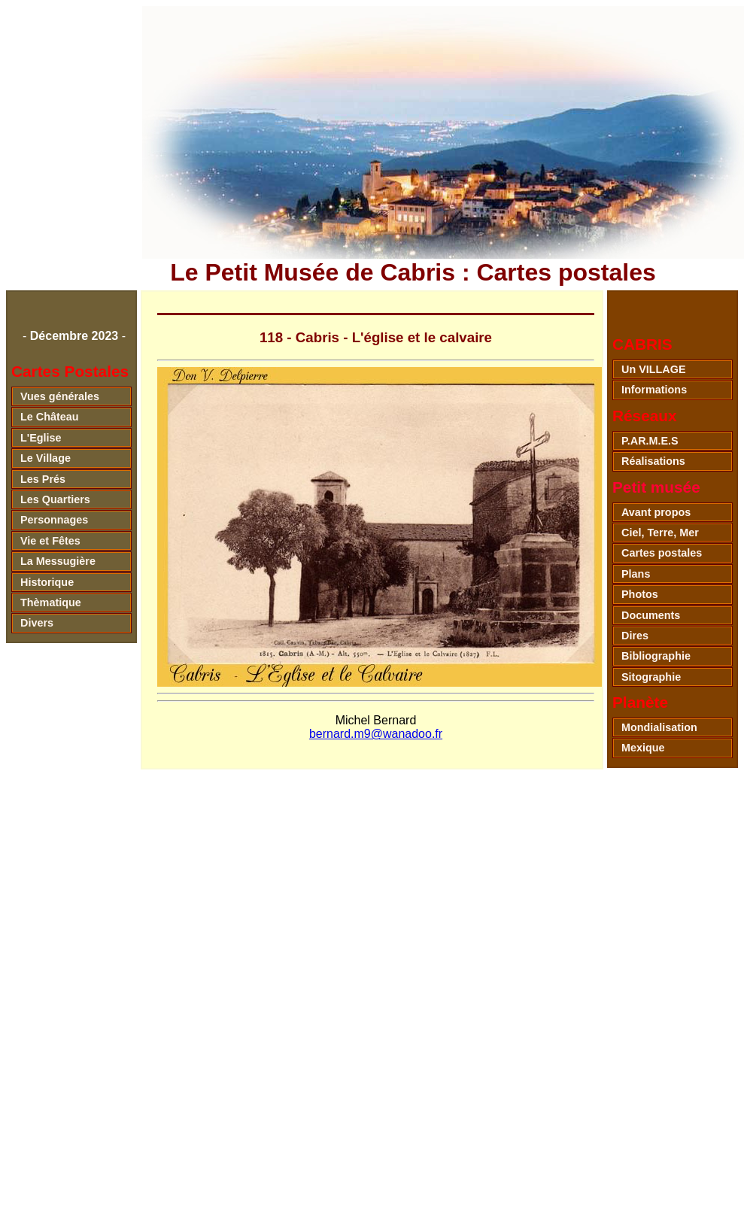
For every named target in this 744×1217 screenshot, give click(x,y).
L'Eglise (41, 438)
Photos (639, 594)
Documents (650, 615)
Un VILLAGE (653, 369)
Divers (36, 623)
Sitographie (651, 677)
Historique (47, 582)
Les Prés (42, 479)
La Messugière (58, 561)
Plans (635, 574)
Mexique (643, 748)
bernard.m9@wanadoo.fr (375, 733)
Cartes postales (661, 553)
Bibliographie (656, 656)
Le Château (49, 417)
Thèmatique (50, 602)
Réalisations (653, 461)
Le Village (45, 458)
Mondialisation (659, 727)
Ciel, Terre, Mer (660, 533)
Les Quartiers (55, 499)
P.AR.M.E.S (650, 441)
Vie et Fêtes (50, 541)
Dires (634, 636)
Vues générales (59, 396)
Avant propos (656, 512)
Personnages (54, 520)
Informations (654, 390)
